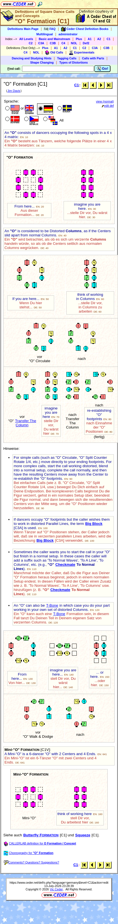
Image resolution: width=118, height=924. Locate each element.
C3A (41, 43)
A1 (90, 39)
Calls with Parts (93, 58)
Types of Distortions (73, 62)
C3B (53, 43)
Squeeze (82, 835)
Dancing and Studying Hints (31, 58)
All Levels (26, 39)
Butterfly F (40, 835)
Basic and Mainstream (54, 39)
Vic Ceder (56, 889)
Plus (79, 39)
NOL (74, 43)
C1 (108, 39)
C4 (63, 43)
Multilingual (44, 34)
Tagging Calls (66, 58)
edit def (108, 105)
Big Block (93, 524)
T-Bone (52, 605)
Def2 (86, 43)
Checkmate (65, 564)
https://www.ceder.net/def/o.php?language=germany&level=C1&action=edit (59, 882)
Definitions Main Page (23, 29)
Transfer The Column (25, 423)
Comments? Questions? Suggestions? (31, 862)
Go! (103, 68)
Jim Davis (13, 90)
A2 (99, 39)
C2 (31, 43)
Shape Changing (42, 62)
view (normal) (105, 101)
